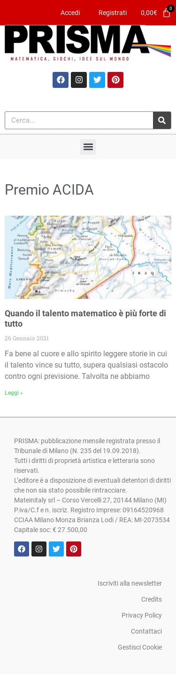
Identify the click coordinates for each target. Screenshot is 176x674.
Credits (151, 599)
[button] (88, 147)
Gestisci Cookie (140, 647)
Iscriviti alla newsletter (130, 583)
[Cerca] (162, 120)
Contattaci (146, 631)
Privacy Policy (142, 615)
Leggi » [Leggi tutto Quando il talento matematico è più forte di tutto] (14, 393)
